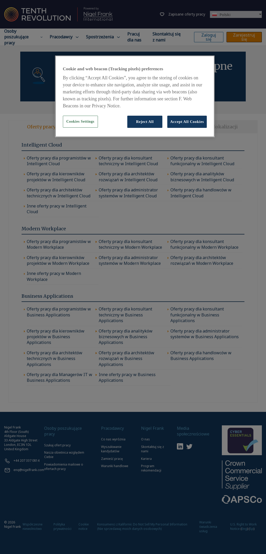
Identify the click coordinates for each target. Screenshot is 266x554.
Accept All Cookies (187, 122)
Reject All (145, 122)
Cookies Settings (80, 121)
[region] (135, 96)
